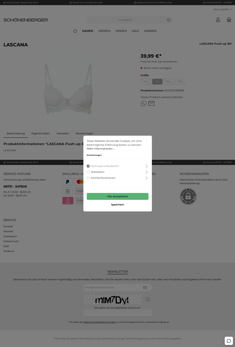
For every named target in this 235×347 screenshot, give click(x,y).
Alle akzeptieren (117, 196)
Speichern (117, 204)
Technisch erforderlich (105, 166)
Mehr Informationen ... (101, 148)
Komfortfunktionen (103, 177)
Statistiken (97, 172)
